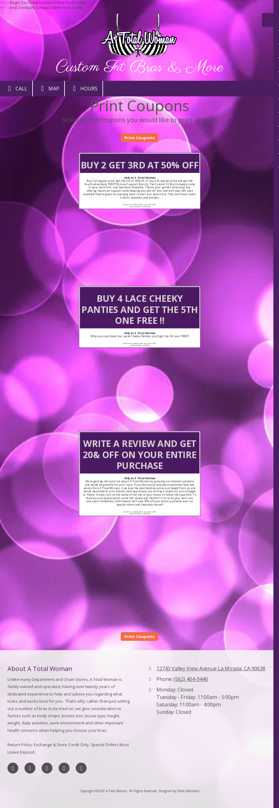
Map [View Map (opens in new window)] (48, 88)
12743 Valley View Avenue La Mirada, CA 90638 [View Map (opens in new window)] (210, 668)
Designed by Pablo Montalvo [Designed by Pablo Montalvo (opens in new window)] (179, 791)
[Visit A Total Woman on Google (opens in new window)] (47, 768)
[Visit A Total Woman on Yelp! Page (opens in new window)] (64, 768)
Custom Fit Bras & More (139, 67)
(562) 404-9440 (191, 679)
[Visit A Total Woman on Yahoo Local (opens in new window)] (81, 768)
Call (16, 88)
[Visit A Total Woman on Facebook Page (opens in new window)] (12, 768)
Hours (83, 88)
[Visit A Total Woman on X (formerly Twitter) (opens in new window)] (30, 768)
